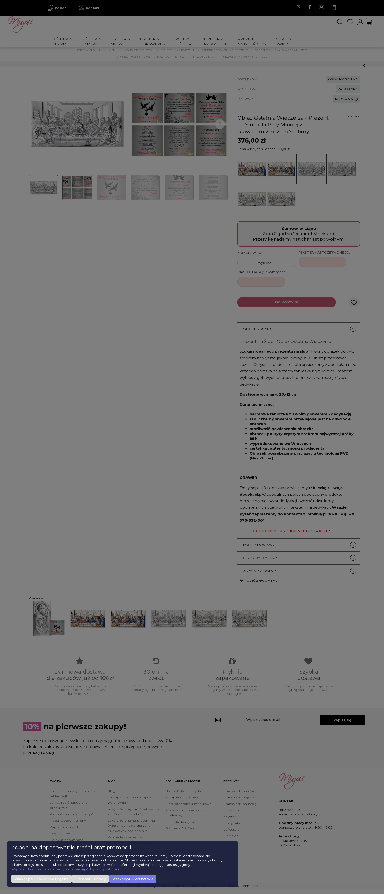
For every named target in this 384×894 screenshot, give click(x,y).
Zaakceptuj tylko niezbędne (41, 879)
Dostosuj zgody (90, 879)
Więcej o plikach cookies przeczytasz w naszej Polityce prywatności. (65, 869)
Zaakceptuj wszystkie (133, 879)
